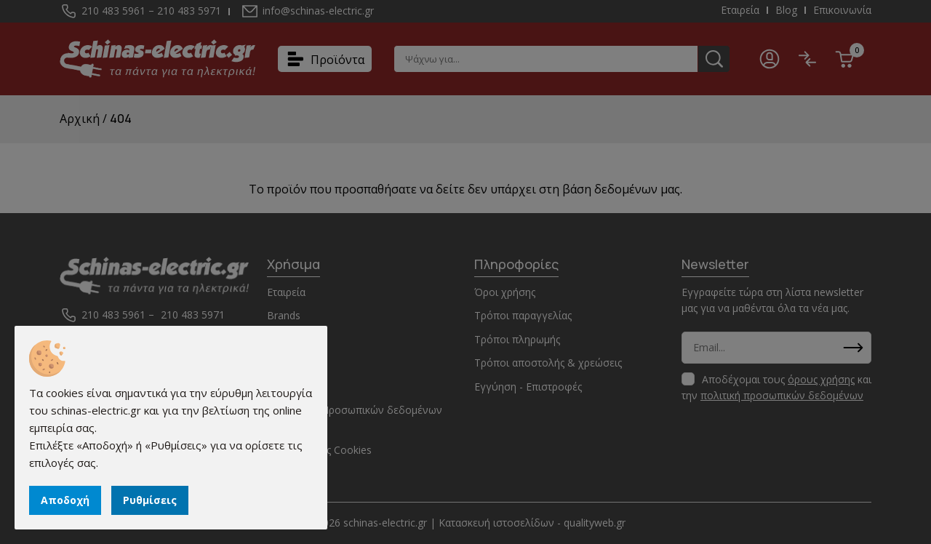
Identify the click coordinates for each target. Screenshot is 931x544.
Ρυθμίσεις (150, 500)
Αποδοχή (65, 500)
